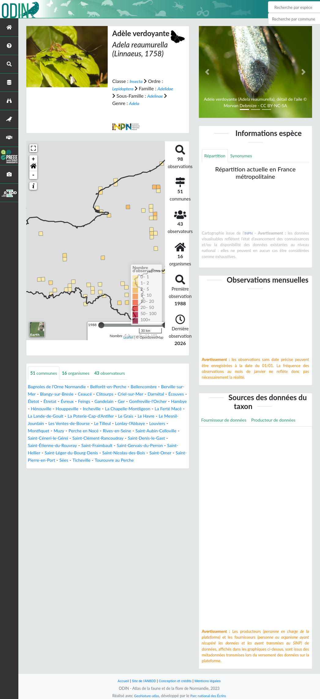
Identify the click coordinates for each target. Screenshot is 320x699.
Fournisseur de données (226, 421)
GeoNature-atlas (144, 695)
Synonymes (245, 156)
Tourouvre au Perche (124, 468)
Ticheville (87, 468)
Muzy (165, 431)
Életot (79, 401)
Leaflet (129, 337)
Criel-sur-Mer (167, 394)
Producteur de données (282, 421)
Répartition (216, 156)
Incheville (164, 409)
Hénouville (108, 409)
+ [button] (33, 159)
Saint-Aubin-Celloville (125, 438)
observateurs (118, 373)
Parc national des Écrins (210, 695)
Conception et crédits (175, 680)
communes (45, 373)
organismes (81, 373)
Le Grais (69, 424)
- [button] (33, 175)
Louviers (118, 431)
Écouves (60, 401)
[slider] (101, 325)
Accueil (117, 680)
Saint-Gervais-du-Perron (122, 453)
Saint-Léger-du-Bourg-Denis (58, 460)
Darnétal (37, 401)
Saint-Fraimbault (74, 453)
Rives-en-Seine (82, 438)
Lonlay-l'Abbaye (87, 431)
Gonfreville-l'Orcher (49, 409)
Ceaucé (117, 394)
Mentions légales (212, 680)
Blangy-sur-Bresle (86, 394)
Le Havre (91, 424)
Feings (135, 401)
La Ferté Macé (92, 416)
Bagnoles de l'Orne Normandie (60, 387)
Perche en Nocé (45, 438)
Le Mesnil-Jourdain (126, 424)
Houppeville (137, 409)
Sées (68, 468)
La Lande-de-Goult (132, 416)
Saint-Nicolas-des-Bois (116, 460)
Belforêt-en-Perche (118, 387)
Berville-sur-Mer (45, 394)
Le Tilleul (56, 431)
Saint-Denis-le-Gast (127, 446)
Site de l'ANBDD (140, 680)
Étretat (97, 401)
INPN (248, 233)
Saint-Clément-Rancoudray (72, 446)
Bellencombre (158, 387)
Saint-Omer (157, 460)
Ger (176, 401)
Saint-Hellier (166, 453)
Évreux (116, 401)
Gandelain (156, 401)
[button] (33, 167)
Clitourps (139, 394)
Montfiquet (143, 431)
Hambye (83, 409)
